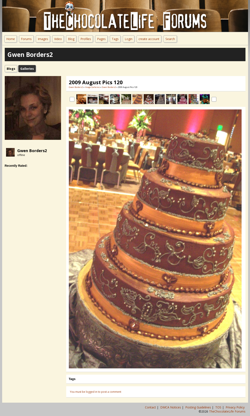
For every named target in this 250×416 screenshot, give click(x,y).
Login (128, 39)
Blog (71, 39)
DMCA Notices (171, 407)
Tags (115, 39)
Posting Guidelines (198, 407)
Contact (151, 407)
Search (170, 39)
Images (43, 39)
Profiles (85, 39)
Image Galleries (92, 87)
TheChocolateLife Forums (227, 411)
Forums (26, 39)
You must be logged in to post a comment (95, 392)
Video (58, 39)
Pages (101, 39)
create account (148, 39)
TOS (218, 407)
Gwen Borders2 (32, 150)
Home (10, 39)
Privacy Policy (235, 407)
